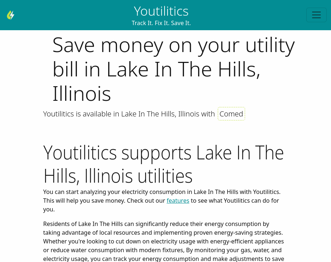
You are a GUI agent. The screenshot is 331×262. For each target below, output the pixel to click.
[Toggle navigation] (316, 15)
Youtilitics (161, 10)
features (178, 200)
